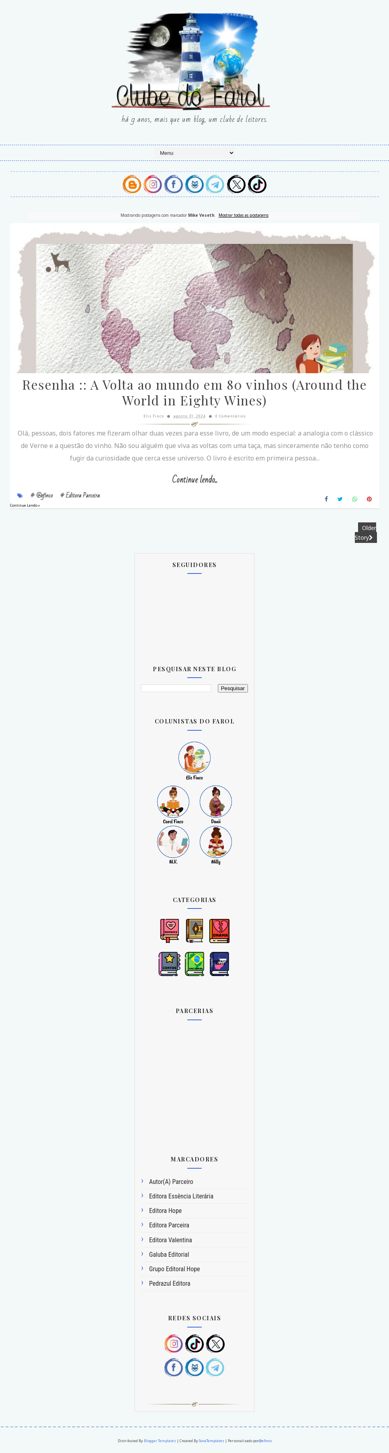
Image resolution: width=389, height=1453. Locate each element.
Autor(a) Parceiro (171, 1182)
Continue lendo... (194, 481)
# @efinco (42, 496)
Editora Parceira (169, 1226)
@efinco (265, 1441)
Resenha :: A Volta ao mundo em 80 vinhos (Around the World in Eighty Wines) (194, 394)
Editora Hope (165, 1211)
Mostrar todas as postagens (243, 215)
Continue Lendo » (25, 506)
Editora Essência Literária (181, 1197)
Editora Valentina (170, 1241)
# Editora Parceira (80, 496)
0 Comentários (230, 417)
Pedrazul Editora (169, 1284)
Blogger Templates (160, 1441)
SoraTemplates (211, 1441)
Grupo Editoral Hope (174, 1270)
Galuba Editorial (169, 1255)
